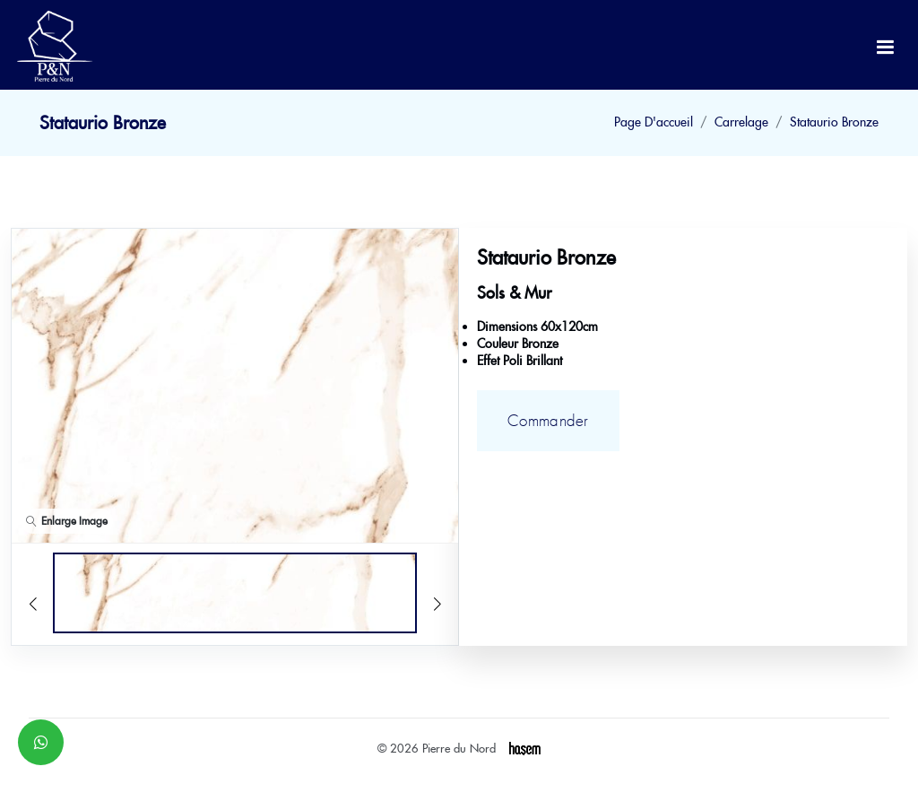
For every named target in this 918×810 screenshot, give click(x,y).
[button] (410, 395)
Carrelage (741, 122)
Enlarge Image (67, 520)
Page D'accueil (653, 122)
